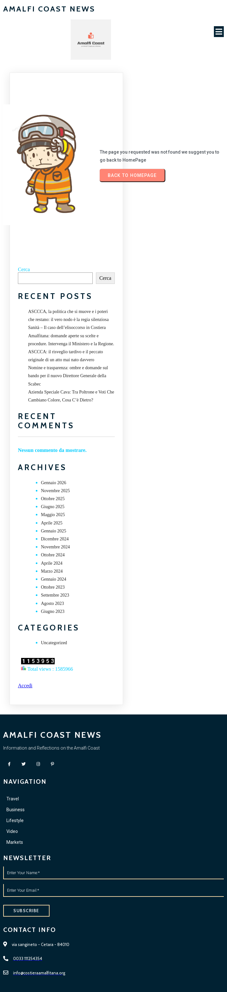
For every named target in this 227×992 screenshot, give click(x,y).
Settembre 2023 (55, 595)
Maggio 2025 (53, 514)
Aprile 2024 (51, 563)
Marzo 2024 (52, 571)
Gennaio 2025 (53, 531)
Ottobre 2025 (53, 498)
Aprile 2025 (51, 523)
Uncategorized (54, 642)
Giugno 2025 (53, 506)
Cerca (24, 269)
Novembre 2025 (55, 490)
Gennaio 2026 (53, 482)
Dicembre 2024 (55, 539)
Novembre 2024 (55, 547)
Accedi (25, 685)
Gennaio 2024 (53, 579)
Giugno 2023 (53, 611)
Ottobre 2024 (53, 555)
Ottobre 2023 (53, 587)
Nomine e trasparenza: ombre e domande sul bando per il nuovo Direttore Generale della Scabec (68, 375)
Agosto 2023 (52, 603)
